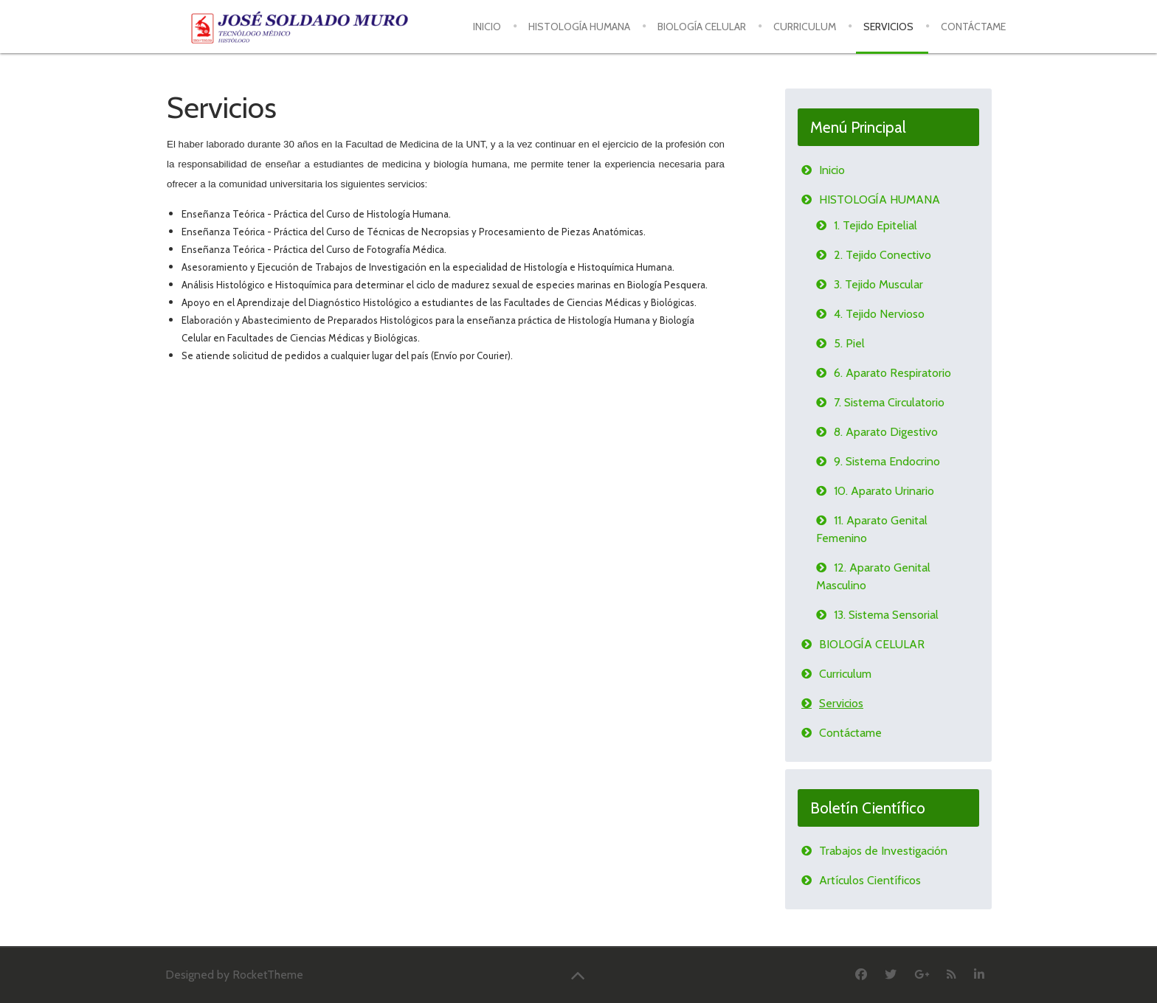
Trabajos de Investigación (883, 851)
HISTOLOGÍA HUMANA (879, 199)
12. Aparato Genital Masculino (873, 576)
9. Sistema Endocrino (887, 461)
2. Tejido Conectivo (882, 255)
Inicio (832, 170)
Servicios (841, 703)
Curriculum (845, 674)
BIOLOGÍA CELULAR (872, 644)
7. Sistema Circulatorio (889, 402)
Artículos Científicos (870, 880)
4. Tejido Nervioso (879, 314)
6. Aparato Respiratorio (892, 373)
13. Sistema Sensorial (886, 615)
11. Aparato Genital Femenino (872, 529)
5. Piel (849, 343)
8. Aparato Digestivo (886, 432)
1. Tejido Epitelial (875, 225)
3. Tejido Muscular (878, 284)
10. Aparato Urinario (884, 491)
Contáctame (850, 733)
